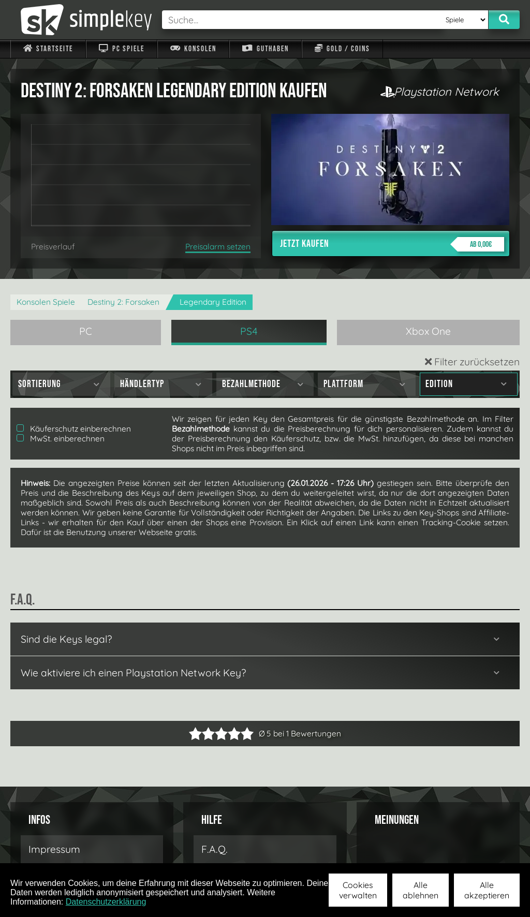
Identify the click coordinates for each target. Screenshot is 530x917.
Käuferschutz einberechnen (74, 429)
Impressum (54, 849)
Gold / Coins (342, 49)
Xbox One (428, 331)
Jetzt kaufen (392, 244)
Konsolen (193, 49)
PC (85, 331)
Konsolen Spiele (46, 302)
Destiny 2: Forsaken (123, 302)
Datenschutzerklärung (106, 901)
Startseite (48, 49)
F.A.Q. (214, 849)
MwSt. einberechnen (61, 438)
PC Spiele (121, 49)
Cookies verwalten (358, 890)
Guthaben (265, 49)
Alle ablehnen (420, 890)
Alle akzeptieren (486, 890)
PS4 (249, 331)
